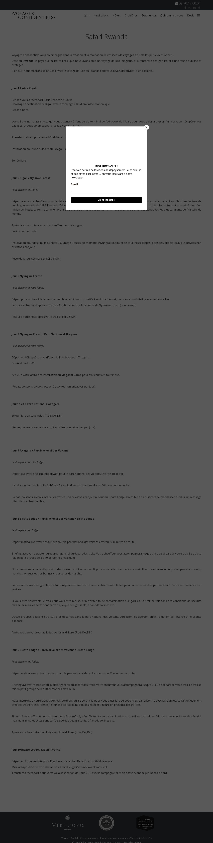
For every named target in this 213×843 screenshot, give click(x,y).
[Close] (146, 127)
